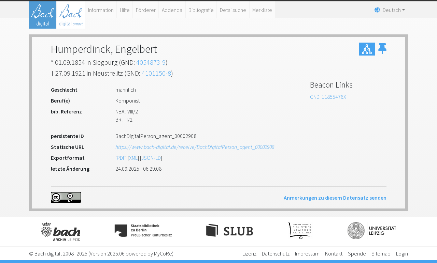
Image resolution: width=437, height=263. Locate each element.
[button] (382, 49)
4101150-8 (156, 73)
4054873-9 (151, 62)
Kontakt (333, 253)
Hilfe (125, 9)
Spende (357, 253)
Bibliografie (201, 9)
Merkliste (262, 9)
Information (101, 9)
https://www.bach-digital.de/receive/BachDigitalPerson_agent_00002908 (194, 146)
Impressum (307, 253)
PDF (121, 157)
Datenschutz (276, 253)
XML (133, 157)
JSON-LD (151, 157)
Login (402, 253)
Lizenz (249, 253)
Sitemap (381, 253)
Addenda (172, 9)
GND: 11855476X (328, 96)
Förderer (146, 9)
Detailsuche (233, 9)
